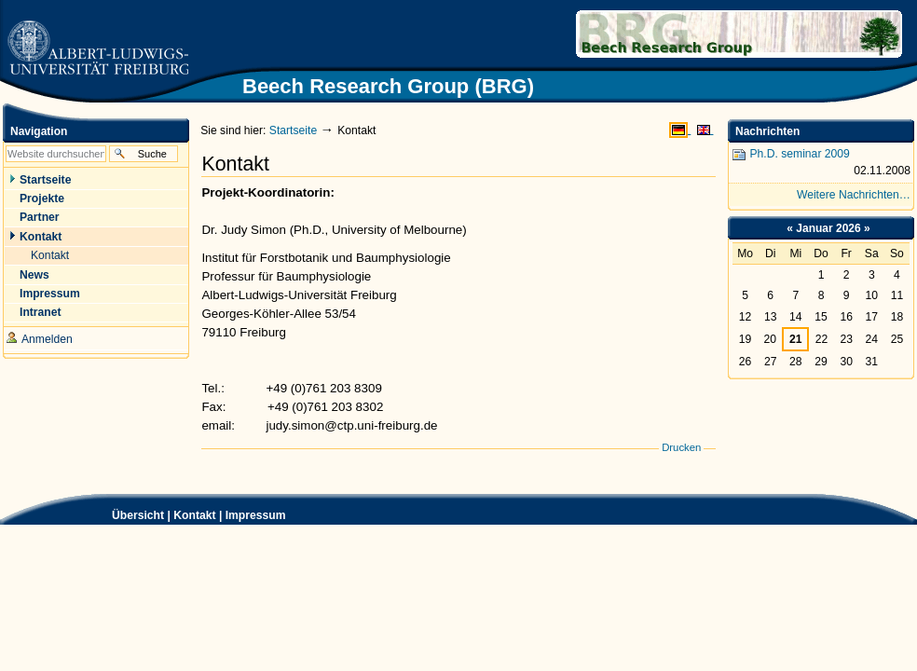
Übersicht (138, 515)
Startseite (293, 130)
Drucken (681, 447)
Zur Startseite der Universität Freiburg (97, 49)
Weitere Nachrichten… (853, 194)
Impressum (256, 515)
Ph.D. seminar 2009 (821, 163)
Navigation (38, 131)
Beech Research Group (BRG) (675, 34)
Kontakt (194, 515)
